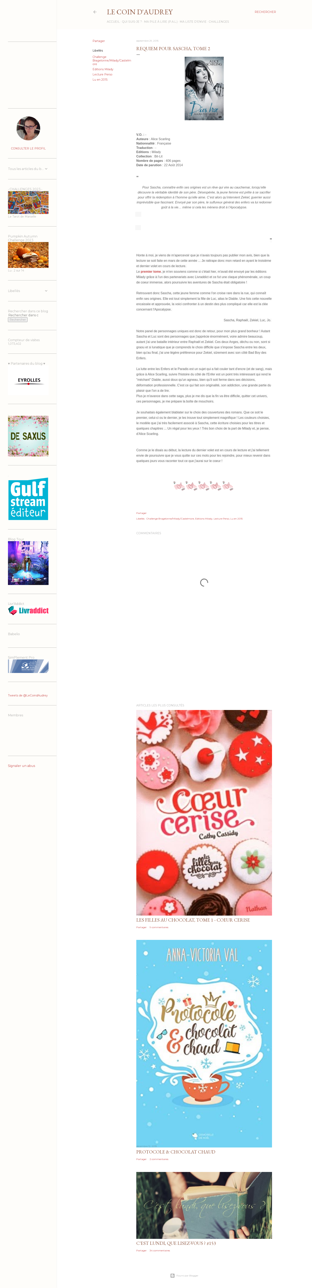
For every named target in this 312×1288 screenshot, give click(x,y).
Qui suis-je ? (132, 21)
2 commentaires (159, 1159)
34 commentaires (160, 1250)
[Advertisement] (204, 666)
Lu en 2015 (100, 79)
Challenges (219, 21)
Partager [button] (99, 41)
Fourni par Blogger (184, 1275)
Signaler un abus (21, 766)
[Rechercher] (265, 12)
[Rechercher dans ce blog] (23, 315)
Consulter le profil (28, 148)
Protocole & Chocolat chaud (175, 1152)
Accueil (113, 21)
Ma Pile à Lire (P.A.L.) (160, 21)
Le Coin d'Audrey (140, 12)
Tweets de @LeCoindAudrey (28, 695)
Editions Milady (103, 69)
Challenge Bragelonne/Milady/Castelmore (112, 60)
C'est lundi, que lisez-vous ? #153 (176, 1243)
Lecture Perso (102, 74)
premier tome (151, 271)
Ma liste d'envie (193, 21)
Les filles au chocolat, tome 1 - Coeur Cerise (193, 920)
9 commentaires (159, 927)
